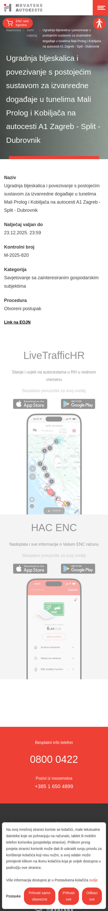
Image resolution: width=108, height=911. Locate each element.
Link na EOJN (17, 322)
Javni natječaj (31, 32)
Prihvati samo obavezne (39, 896)
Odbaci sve (92, 896)
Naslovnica (13, 30)
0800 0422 (54, 759)
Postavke (13, 896)
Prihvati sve (69, 896)
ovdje (93, 880)
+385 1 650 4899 (54, 786)
